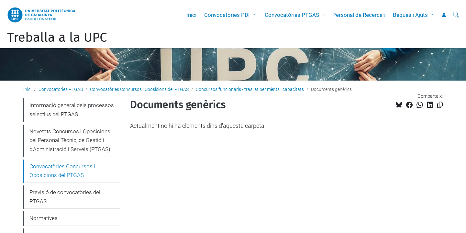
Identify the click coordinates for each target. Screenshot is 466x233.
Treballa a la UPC (57, 37)
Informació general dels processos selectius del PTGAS (71, 109)
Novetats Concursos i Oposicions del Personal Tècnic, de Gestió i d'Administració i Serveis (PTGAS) (69, 140)
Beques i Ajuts (410, 15)
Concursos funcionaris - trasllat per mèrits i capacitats (250, 89)
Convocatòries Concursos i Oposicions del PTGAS (139, 89)
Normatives (43, 218)
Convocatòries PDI (227, 15)
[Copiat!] (440, 105)
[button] (255, 15)
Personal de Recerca (357, 15)
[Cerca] (456, 15)
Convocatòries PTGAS (292, 15)
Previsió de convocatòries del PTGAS (64, 197)
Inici (191, 15)
